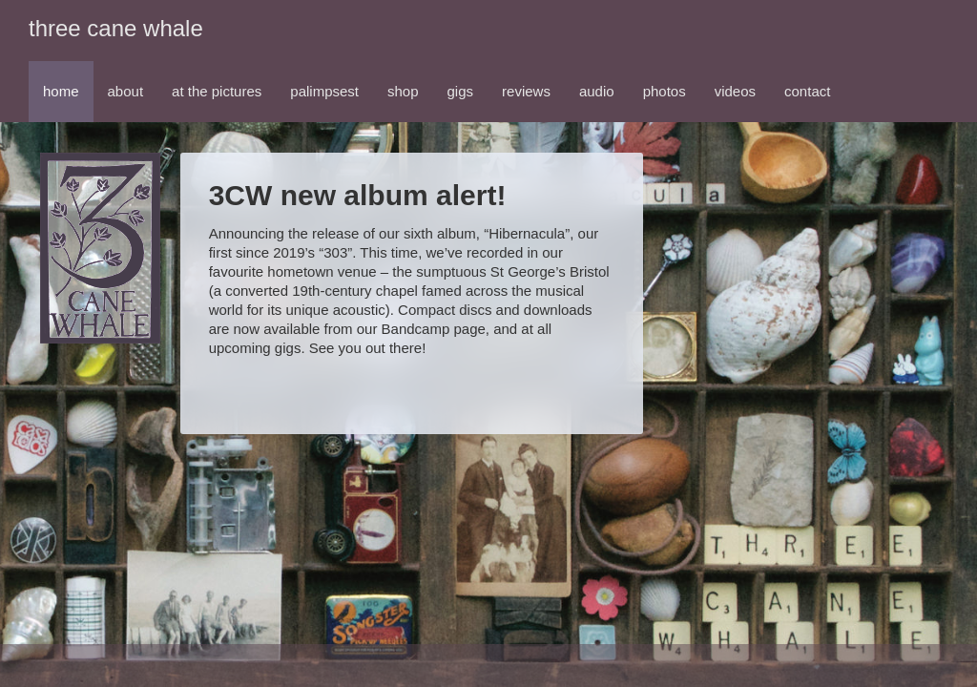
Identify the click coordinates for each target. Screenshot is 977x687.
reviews (526, 91)
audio (596, 91)
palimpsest (324, 91)
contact (807, 91)
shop (403, 91)
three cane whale (116, 28)
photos (664, 91)
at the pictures (216, 91)
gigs (460, 91)
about (126, 91)
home (61, 91)
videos (735, 91)
